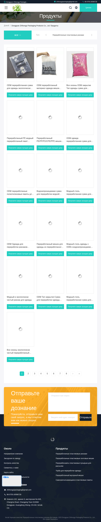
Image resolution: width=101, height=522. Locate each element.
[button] (46, 35)
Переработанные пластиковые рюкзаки (68, 35)
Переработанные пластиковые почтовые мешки (75, 458)
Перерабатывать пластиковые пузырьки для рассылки (73, 464)
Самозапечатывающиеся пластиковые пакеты (74, 480)
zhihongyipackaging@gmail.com (65, 2)
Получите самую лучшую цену (20, 95)
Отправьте (86, 417)
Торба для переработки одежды (68, 471)
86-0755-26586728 (89, 2)
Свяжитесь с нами (11, 468)
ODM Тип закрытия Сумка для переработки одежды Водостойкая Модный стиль (49, 300)
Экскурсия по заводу (12, 458)
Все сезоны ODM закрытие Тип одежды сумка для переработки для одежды (78, 88)
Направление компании (13, 454)
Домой (6, 26)
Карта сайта (8, 472)
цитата (88, 8)
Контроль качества (11, 463)
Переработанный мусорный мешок (69, 475)
